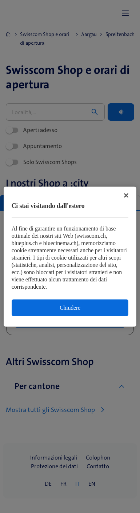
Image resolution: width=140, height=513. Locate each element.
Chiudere (70, 307)
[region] (70, 256)
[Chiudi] (126, 195)
